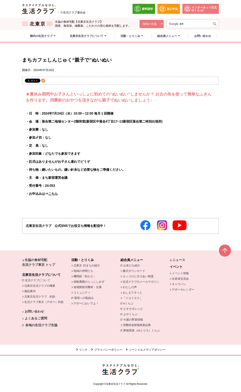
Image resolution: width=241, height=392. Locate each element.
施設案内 (30, 291)
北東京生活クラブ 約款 (39, 296)
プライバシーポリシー (108, 349)
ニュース (178, 260)
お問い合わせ (34, 311)
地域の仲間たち (83, 270)
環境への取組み (85, 298)
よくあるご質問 (36, 318)
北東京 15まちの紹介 (87, 265)
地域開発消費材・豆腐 (88, 287)
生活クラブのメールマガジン (141, 281)
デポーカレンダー (183, 289)
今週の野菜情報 (134, 319)
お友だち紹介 (132, 265)
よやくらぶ (131, 314)
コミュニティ (82, 292)
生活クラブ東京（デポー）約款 (44, 302)
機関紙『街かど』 (85, 276)
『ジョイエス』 (132, 298)
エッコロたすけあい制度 (138, 276)
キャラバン (179, 284)
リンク (83, 349)
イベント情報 (180, 273)
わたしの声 (130, 287)
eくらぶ (128, 303)
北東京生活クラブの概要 (39, 285)
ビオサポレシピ (134, 308)
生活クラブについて (38, 280)
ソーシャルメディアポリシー (147, 349)
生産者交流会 (180, 278)
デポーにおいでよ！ (86, 303)
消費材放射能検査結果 (138, 325)
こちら (53, 193)
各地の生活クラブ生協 (41, 325)
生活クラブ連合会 (74, 12)
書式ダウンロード (134, 270)
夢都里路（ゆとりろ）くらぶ (141, 330)
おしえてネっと (132, 292)
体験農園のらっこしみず (89, 281)
